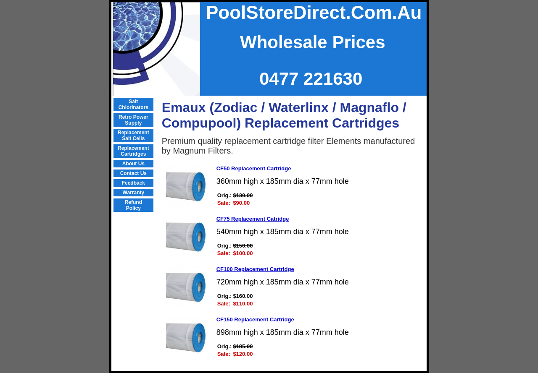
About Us (133, 164)
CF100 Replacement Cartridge (255, 269)
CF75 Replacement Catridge (252, 219)
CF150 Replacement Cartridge (255, 319)
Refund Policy (133, 205)
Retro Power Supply (133, 120)
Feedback (133, 183)
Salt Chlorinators (133, 104)
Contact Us (133, 173)
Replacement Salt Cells (133, 135)
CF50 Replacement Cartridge (253, 168)
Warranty (134, 193)
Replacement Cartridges (133, 151)
